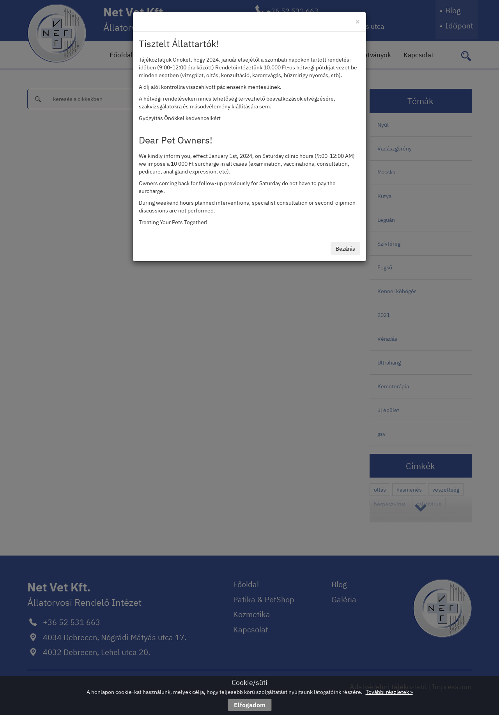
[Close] (357, 21)
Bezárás (345, 248)
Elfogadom (249, 705)
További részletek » (389, 692)
